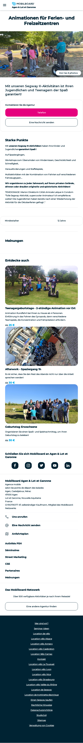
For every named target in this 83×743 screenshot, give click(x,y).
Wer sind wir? (41, 623)
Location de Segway (41, 689)
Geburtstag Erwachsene (21, 426)
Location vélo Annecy (42, 644)
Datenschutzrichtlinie (41, 710)
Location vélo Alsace (41, 638)
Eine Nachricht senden (41, 122)
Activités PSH (13, 543)
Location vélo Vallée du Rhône (41, 684)
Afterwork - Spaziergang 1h (23, 369)
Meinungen (12, 577)
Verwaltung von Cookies (41, 725)
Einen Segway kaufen (41, 700)
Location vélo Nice (41, 674)
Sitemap (41, 720)
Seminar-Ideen (41, 628)
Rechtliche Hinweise (41, 705)
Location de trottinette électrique (42, 695)
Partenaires (12, 570)
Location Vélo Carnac (41, 654)
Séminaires (12, 550)
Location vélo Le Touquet (41, 664)
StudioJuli (41, 715)
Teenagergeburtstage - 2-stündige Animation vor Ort (40, 308)
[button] (5, 245)
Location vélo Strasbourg (41, 679)
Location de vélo (41, 633)
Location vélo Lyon (41, 669)
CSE (7, 563)
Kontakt (41, 659)
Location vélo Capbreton (41, 649)
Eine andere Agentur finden (41, 606)
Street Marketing (15, 557)
